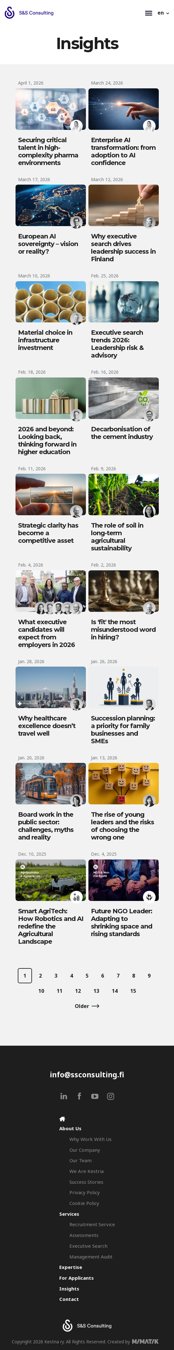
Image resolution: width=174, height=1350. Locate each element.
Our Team (80, 1160)
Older (82, 1006)
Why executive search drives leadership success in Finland (123, 247)
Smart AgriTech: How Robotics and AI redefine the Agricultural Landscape (50, 926)
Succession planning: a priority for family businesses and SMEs (123, 729)
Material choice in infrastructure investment (45, 340)
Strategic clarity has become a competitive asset (48, 533)
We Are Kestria (86, 1171)
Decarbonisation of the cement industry (122, 432)
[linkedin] (64, 1096)
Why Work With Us (90, 1139)
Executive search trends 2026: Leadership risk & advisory (117, 344)
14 (115, 990)
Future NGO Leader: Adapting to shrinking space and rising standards (121, 922)
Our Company (84, 1150)
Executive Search (88, 1246)
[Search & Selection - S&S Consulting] (73, 12)
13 (96, 990)
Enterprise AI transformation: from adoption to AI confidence (123, 151)
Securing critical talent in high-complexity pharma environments (48, 151)
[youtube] (95, 1096)
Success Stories (86, 1182)
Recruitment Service (92, 1224)
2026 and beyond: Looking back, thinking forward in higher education (47, 440)
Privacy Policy (84, 1192)
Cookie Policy (84, 1203)
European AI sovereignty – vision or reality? (48, 243)
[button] (164, 13)
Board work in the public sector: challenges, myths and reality (46, 826)
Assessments (84, 1235)
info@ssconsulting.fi (87, 1074)
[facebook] (79, 1096)
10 (41, 990)
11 (59, 990)
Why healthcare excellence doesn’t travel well (46, 725)
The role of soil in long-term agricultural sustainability (117, 537)
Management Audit (91, 1256)
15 (133, 990)
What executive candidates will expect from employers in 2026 (46, 633)
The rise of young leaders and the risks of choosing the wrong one (122, 826)
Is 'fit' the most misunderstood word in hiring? (123, 629)
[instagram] (110, 1096)
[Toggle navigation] (148, 13)
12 (78, 990)
